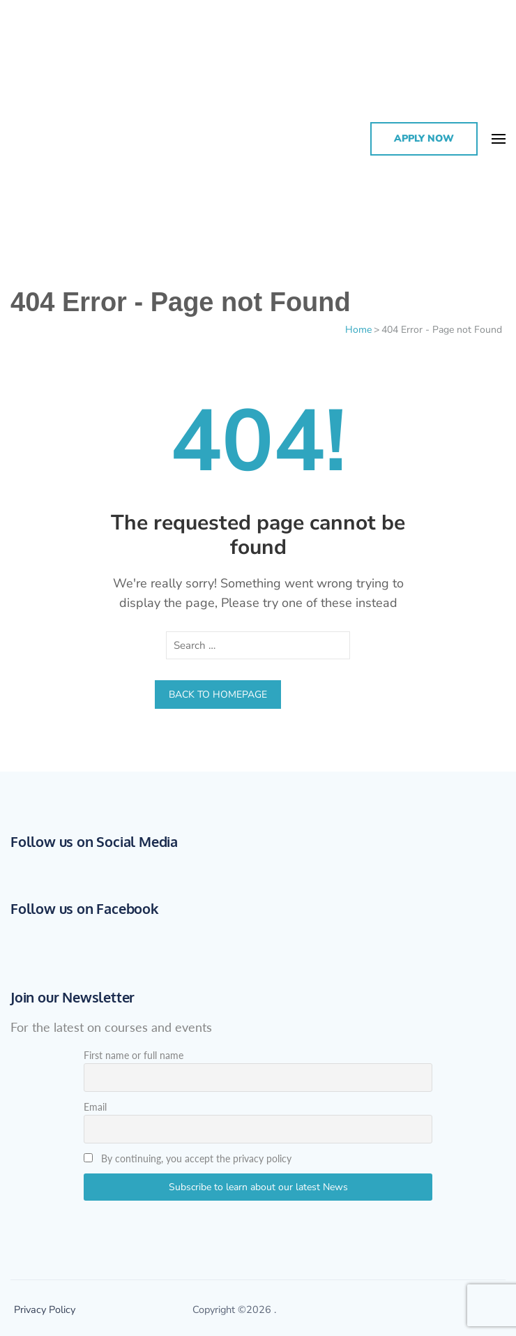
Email (95, 1107)
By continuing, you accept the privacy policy (187, 1158)
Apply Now (424, 138)
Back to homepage (218, 694)
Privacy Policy (44, 1309)
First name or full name (133, 1055)
